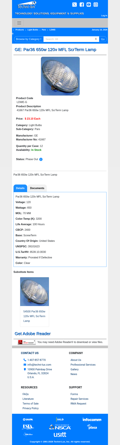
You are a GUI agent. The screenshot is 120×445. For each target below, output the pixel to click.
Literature (28, 398)
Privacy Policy (31, 408)
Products (19, 30)
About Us (76, 360)
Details (20, 188)
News (74, 374)
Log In (104, 15)
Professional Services (83, 364)
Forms (74, 394)
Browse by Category (28, 39)
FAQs (26, 394)
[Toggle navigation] (19, 23)
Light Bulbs (32, 30)
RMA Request (78, 403)
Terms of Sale (31, 403)
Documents (37, 188)
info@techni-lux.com (39, 364)
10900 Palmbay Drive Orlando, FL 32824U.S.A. (39, 373)
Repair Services (79, 398)
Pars (44, 30)
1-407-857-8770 (36, 360)
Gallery (75, 369)
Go (103, 39)
